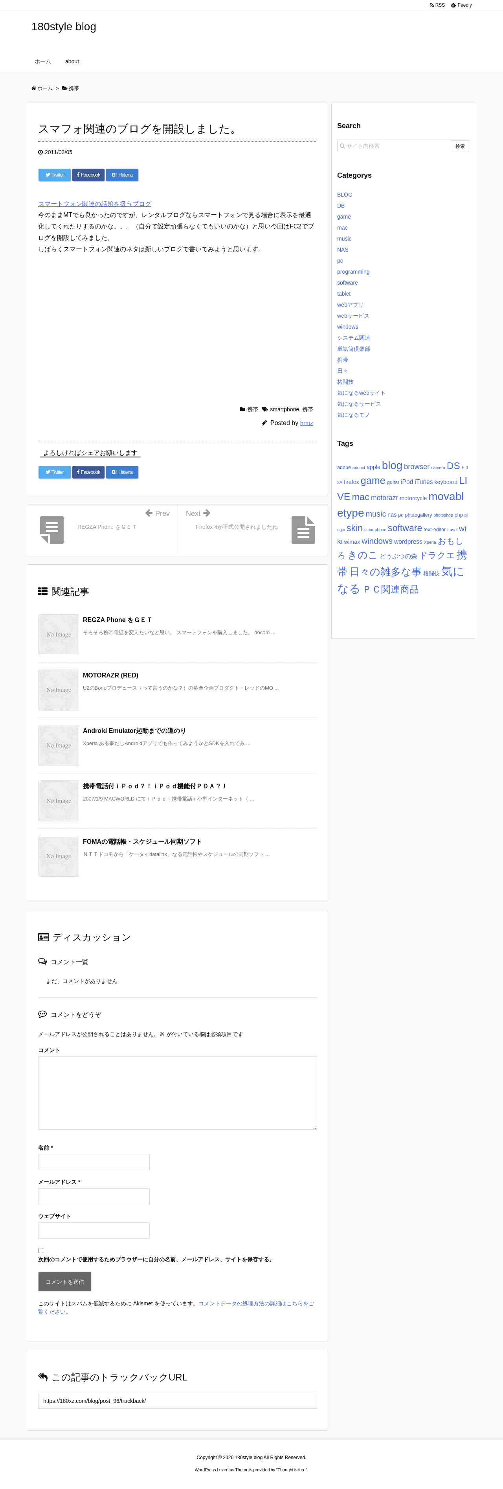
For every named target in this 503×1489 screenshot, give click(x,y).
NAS (343, 250)
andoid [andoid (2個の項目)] (358, 467)
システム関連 (353, 338)
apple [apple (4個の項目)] (373, 467)
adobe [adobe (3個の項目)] (344, 467)
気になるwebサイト (361, 393)
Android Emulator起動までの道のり (134, 730)
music (344, 239)
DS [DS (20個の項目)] (453, 465)
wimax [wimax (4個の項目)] (352, 542)
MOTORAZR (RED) (110, 675)
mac (342, 228)
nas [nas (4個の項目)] (392, 515)
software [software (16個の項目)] (405, 528)
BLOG (344, 194)
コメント (49, 1050)
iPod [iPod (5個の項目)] (407, 482)
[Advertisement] (177, 328)
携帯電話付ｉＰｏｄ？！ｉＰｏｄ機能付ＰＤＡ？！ (155, 786)
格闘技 (345, 382)
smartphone (284, 409)
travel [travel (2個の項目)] (452, 529)
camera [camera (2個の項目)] (438, 467)
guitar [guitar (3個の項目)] (393, 482)
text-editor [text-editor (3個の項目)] (435, 529)
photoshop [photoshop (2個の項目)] (443, 515)
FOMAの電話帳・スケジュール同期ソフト (142, 841)
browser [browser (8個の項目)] (417, 466)
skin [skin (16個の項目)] (355, 528)
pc (340, 261)
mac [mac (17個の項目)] (360, 497)
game (344, 217)
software (347, 283)
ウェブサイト (54, 1216)
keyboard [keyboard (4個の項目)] (445, 482)
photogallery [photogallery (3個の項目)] (418, 515)
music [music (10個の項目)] (375, 514)
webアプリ (350, 305)
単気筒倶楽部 (353, 349)
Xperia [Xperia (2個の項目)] (430, 542)
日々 (342, 371)
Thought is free (291, 1469)
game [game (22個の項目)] (373, 480)
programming (353, 272)
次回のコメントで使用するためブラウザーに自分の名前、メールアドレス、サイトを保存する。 (156, 1259)
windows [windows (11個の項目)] (377, 540)
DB (341, 205)
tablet (344, 294)
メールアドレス (59, 1182)
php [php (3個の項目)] (459, 515)
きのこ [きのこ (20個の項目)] (362, 555)
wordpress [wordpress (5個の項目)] (408, 541)
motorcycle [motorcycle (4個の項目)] (413, 498)
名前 (45, 1148)
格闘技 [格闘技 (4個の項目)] (431, 573)
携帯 (252, 409)
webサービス (353, 316)
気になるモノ (353, 415)
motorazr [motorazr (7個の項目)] (384, 498)
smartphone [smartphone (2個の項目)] (375, 529)
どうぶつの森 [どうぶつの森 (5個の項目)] (398, 556)
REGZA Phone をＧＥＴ (117, 620)
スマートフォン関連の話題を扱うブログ (94, 204)
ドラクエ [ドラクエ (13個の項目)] (437, 555)
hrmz (306, 423)
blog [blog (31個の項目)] (392, 465)
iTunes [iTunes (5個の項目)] (424, 482)
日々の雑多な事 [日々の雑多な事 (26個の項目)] (385, 572)
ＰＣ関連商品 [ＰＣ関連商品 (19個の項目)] (390, 589)
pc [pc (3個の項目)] (400, 515)
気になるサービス (359, 404)
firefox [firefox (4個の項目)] (351, 482)
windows (347, 327)
